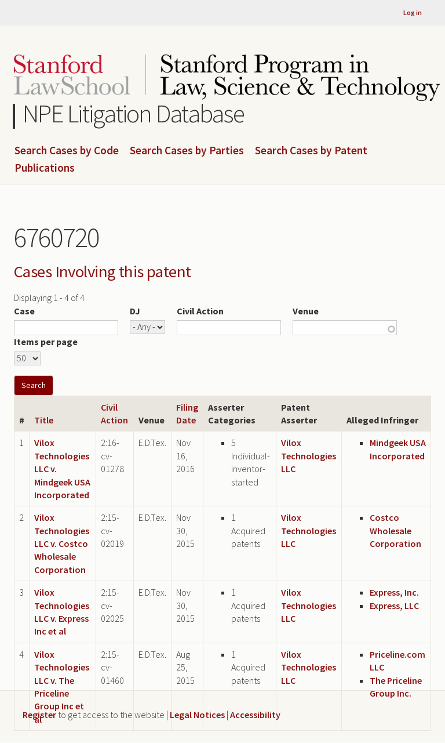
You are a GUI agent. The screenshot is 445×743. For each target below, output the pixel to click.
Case (24, 311)
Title (43, 420)
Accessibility (255, 714)
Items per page (46, 341)
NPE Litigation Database (134, 113)
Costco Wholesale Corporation (395, 530)
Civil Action (200, 311)
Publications (44, 168)
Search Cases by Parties (187, 150)
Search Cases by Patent (311, 150)
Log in (412, 12)
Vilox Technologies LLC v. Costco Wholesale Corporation (61, 543)
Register (39, 714)
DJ (135, 311)
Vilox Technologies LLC (308, 455)
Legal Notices (197, 714)
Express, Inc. (394, 592)
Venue (306, 311)
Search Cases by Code (66, 150)
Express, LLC (394, 605)
